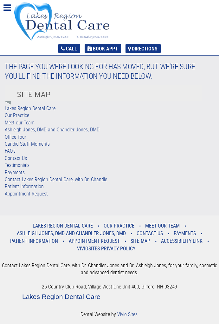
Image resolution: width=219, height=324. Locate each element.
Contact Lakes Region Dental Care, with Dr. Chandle (56, 179)
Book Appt (105, 48)
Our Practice (17, 115)
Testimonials (17, 165)
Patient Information (24, 186)
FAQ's (10, 150)
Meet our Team (20, 122)
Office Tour (15, 136)
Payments (15, 172)
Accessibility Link (182, 240)
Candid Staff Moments (27, 143)
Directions (145, 48)
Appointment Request (26, 193)
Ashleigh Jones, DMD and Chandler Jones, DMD (52, 129)
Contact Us (16, 158)
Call (71, 48)
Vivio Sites (127, 314)
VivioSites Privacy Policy (106, 248)
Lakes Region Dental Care (30, 108)
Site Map (140, 240)
